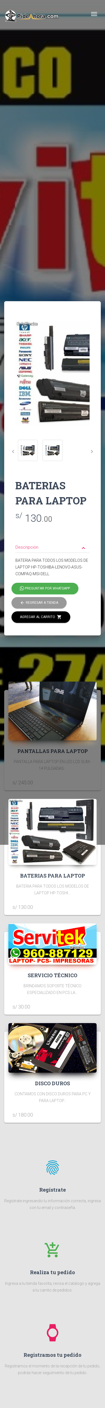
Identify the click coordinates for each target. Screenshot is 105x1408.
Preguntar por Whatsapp (45, 588)
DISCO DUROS (52, 1083)
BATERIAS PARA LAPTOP (52, 875)
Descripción (51, 548)
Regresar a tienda (39, 602)
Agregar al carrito (41, 617)
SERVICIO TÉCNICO (52, 975)
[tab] (52, 543)
